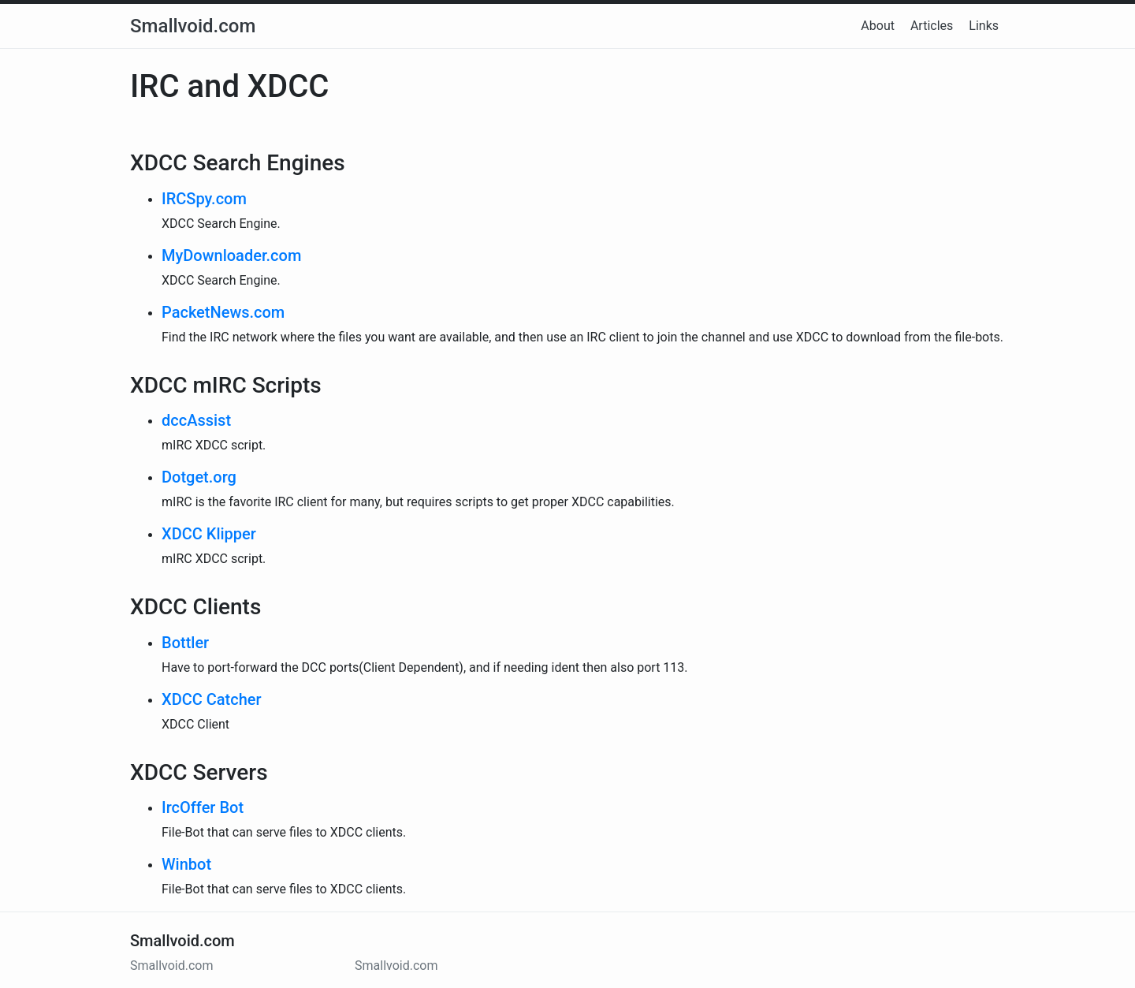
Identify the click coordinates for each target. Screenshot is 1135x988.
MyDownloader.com (231, 255)
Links (984, 25)
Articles (931, 25)
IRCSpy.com (204, 198)
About (878, 25)
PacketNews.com (223, 312)
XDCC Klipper (209, 533)
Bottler (185, 642)
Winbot (186, 864)
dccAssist (196, 420)
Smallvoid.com (192, 26)
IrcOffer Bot (203, 807)
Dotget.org (199, 477)
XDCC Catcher (212, 699)
